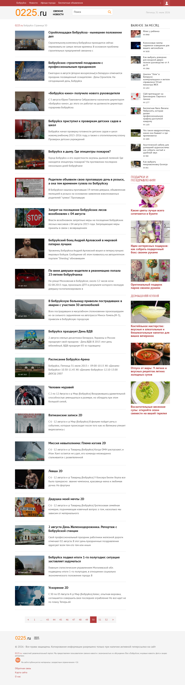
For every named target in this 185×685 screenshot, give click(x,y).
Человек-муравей (61, 387)
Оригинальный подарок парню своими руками (146, 286)
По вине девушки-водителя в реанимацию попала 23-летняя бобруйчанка (84, 273)
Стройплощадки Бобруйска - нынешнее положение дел (85, 35)
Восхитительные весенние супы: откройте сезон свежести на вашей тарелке (149, 410)
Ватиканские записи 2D (65, 415)
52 (106, 620)
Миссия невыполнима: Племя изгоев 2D (77, 443)
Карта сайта (21, 672)
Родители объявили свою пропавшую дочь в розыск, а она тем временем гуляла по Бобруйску (86, 182)
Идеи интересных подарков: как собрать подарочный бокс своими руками (149, 249)
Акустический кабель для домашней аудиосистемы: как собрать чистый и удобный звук (156, 149)
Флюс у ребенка (151, 31)
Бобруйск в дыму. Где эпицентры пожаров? (79, 152)
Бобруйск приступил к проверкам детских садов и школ (84, 123)
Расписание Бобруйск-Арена (69, 359)
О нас (18, 676)
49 (86, 620)
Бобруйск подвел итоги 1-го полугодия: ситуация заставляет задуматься (84, 559)
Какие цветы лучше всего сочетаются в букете (147, 212)
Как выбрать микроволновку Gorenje (155, 163)
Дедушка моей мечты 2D (66, 499)
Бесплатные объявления (70, 3)
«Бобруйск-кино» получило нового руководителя (84, 93)
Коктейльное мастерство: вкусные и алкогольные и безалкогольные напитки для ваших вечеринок (150, 331)
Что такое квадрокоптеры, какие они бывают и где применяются (156, 133)
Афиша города (48, 3)
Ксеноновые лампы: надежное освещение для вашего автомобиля (156, 46)
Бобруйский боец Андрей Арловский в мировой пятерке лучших (82, 242)
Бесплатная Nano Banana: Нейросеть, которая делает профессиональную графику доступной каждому (156, 115)
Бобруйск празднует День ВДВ (70, 332)
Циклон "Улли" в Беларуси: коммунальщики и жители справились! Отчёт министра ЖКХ (156, 79)
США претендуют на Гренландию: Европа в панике (154, 97)
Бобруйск (21, 3)
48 (80, 620)
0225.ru (18, 653)
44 (54, 620)
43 (47, 620)
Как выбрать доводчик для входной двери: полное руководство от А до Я (156, 61)
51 (100, 620)
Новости (33, 3)
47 (73, 620)
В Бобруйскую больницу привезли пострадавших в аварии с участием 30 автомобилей (85, 303)
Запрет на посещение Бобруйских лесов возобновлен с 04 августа (77, 212)
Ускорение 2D (58, 588)
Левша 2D (55, 471)
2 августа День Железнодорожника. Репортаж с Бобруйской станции (82, 529)
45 (60, 620)
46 (67, 620)
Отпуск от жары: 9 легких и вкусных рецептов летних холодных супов (149, 371)
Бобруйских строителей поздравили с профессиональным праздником (75, 65)
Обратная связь (23, 668)
